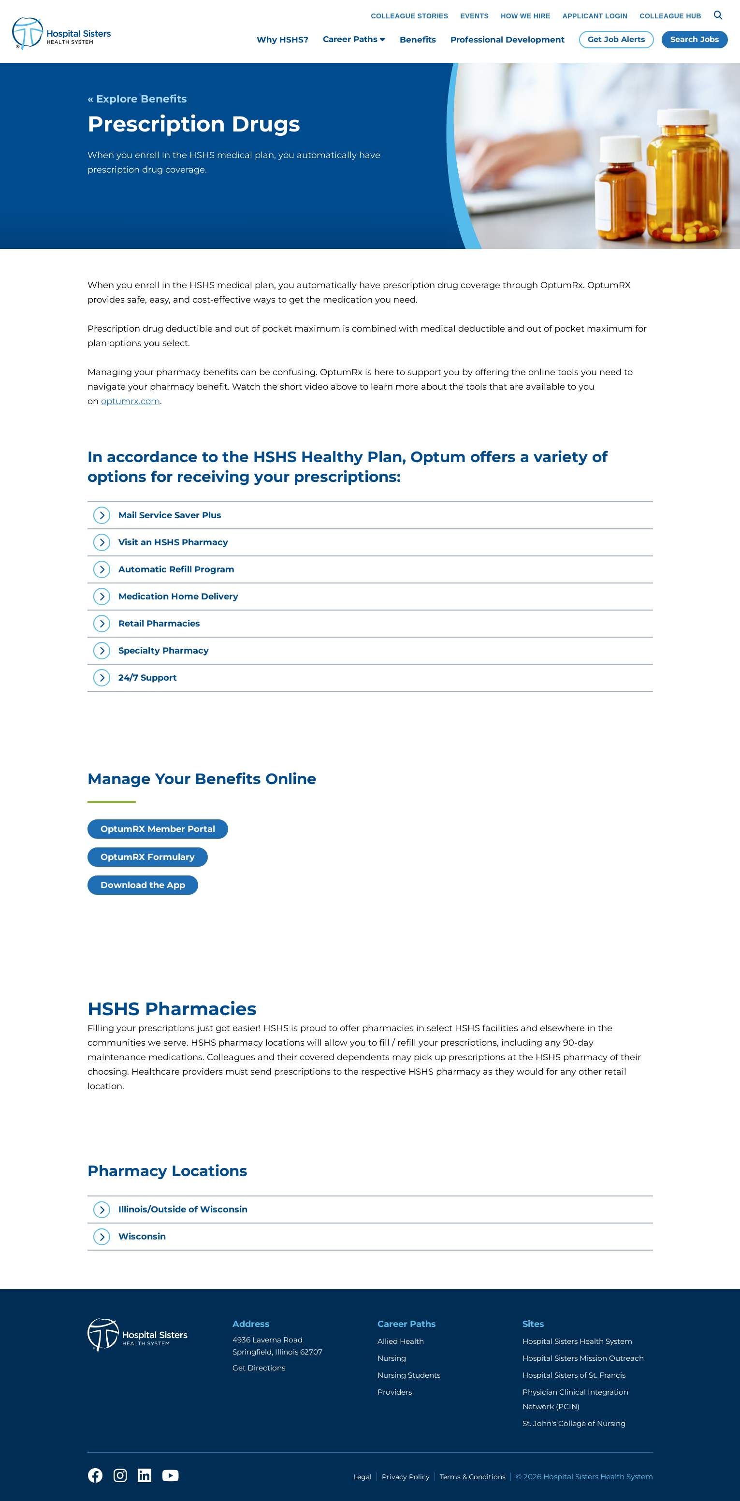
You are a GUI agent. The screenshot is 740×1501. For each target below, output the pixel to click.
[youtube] (170, 1476)
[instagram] (120, 1476)
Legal (362, 1476)
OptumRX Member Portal (158, 829)
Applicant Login (595, 16)
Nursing (391, 1358)
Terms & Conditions (473, 1476)
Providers (394, 1392)
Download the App (143, 885)
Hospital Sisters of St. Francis (573, 1375)
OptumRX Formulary (147, 857)
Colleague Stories (409, 16)
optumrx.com (130, 401)
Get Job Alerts (616, 39)
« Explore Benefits (137, 98)
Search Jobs (694, 39)
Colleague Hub (670, 16)
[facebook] (95, 1476)
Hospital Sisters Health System (577, 1341)
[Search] (718, 15)
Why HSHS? (282, 39)
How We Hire (526, 16)
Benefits (418, 39)
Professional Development (507, 39)
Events (475, 16)
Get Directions (258, 1367)
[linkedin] (144, 1476)
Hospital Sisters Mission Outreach (583, 1358)
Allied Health (400, 1341)
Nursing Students (408, 1375)
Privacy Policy (406, 1476)
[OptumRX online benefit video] (517, 845)
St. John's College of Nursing (573, 1423)
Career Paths (354, 39)
